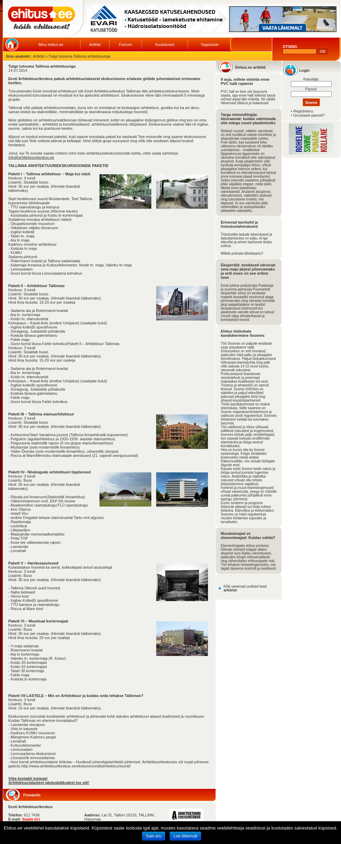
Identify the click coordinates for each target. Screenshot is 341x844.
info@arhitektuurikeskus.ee (31, 157)
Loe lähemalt (185, 836)
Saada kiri (31, 819)
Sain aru (153, 836)
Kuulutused (164, 44)
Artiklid (95, 44)
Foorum (125, 44)
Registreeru (303, 111)
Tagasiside (210, 44)
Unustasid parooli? (309, 115)
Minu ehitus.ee (51, 44)
